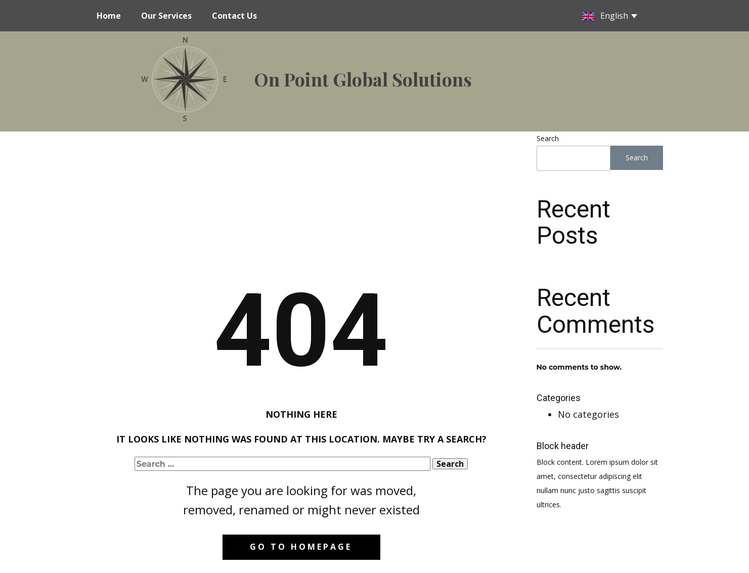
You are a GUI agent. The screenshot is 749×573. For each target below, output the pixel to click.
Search (548, 138)
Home (109, 15)
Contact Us (234, 15)
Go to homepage (301, 546)
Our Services (166, 15)
